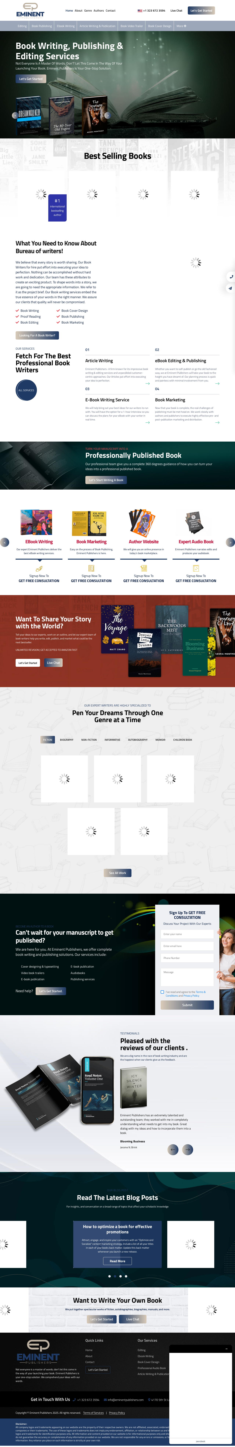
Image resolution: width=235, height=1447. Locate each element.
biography (66, 740)
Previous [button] (15, 115)
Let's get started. (51, 992)
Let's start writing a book (107, 480)
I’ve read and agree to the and (186, 995)
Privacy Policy (191, 997)
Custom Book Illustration (193, 1369)
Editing (22, 26)
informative (112, 740)
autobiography (138, 740)
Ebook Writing (66, 26)
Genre (88, 10)
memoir (160, 740)
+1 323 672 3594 (151, 10)
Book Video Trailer (132, 26)
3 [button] (120, 1277)
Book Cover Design (159, 26)
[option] (32, 115)
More (181, 26)
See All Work (118, 873)
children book (182, 740)
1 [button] (109, 1277)
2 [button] (115, 1277)
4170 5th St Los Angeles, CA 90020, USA (175, 1401)
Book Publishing (42, 26)
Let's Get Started (201, 10)
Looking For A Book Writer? (38, 335)
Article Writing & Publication (97, 26)
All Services (26, 390)
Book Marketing (188, 1357)
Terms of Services (93, 1414)
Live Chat (176, 10)
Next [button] (107, 115)
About (78, 10)
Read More (117, 1262)
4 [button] (126, 1277)
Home (69, 10)
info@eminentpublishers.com (124, 1401)
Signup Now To (39, 579)
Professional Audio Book (152, 1369)
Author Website (188, 1363)
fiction (47, 740)
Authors (99, 10)
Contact (110, 10)
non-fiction (89, 740)
